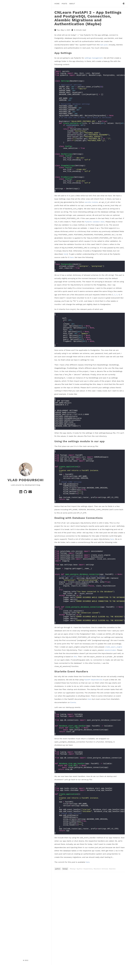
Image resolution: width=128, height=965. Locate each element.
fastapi (65, 958)
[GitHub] (26, 492)
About (72, 3)
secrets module (91, 229)
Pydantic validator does (94, 248)
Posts (64, 3)
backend (98, 958)
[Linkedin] (21, 492)
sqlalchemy (88, 958)
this (75, 726)
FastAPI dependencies (93, 749)
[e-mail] (30, 492)
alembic (113, 958)
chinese (105, 958)
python (57, 958)
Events (73, 772)
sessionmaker (110, 720)
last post (104, 45)
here (65, 281)
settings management (94, 58)
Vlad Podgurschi (26, 480)
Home (57, 3)
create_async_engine (113, 716)
